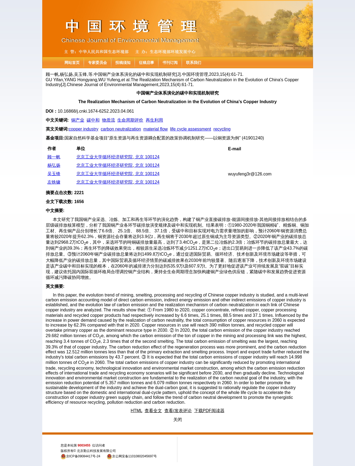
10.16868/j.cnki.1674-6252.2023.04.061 (96, 111)
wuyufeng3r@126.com (249, 174)
